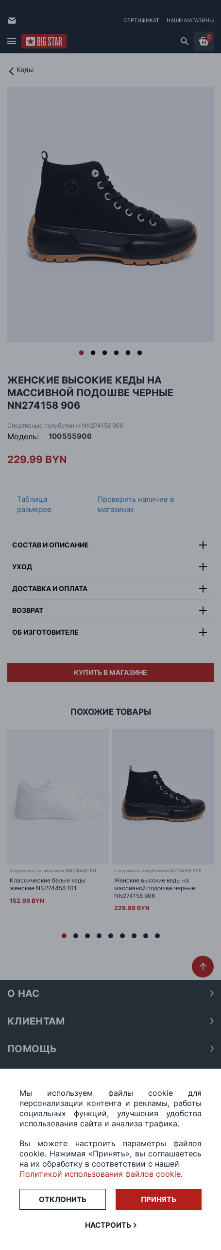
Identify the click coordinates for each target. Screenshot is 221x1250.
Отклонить (62, 1199)
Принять (158, 1199)
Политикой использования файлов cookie (100, 1174)
